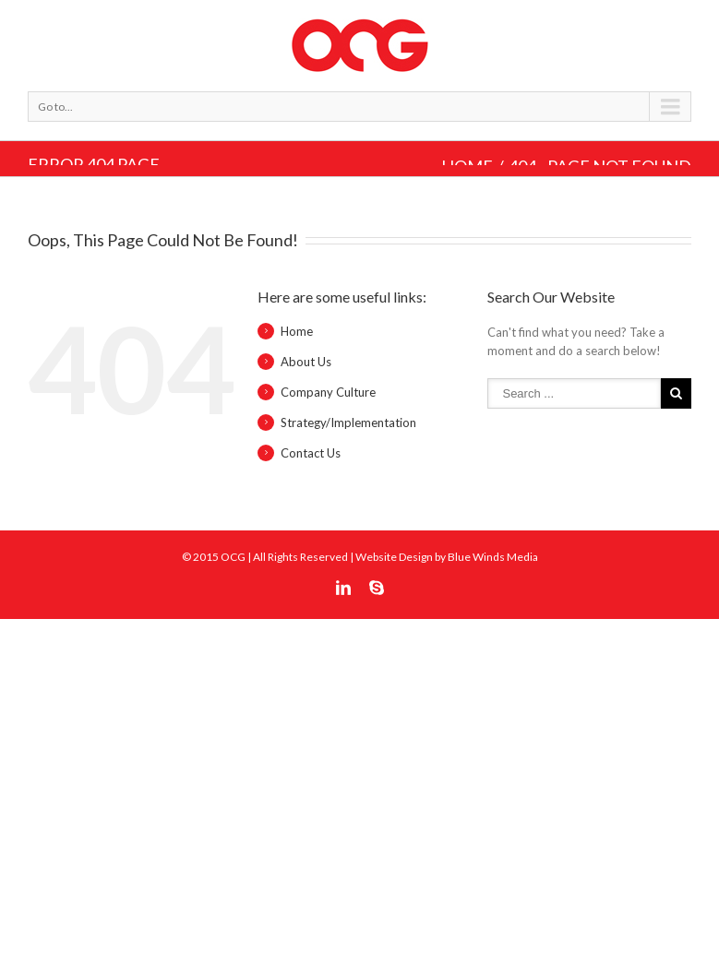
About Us (306, 361)
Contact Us (311, 453)
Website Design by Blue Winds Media (446, 557)
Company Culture (328, 392)
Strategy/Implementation (348, 422)
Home (297, 331)
